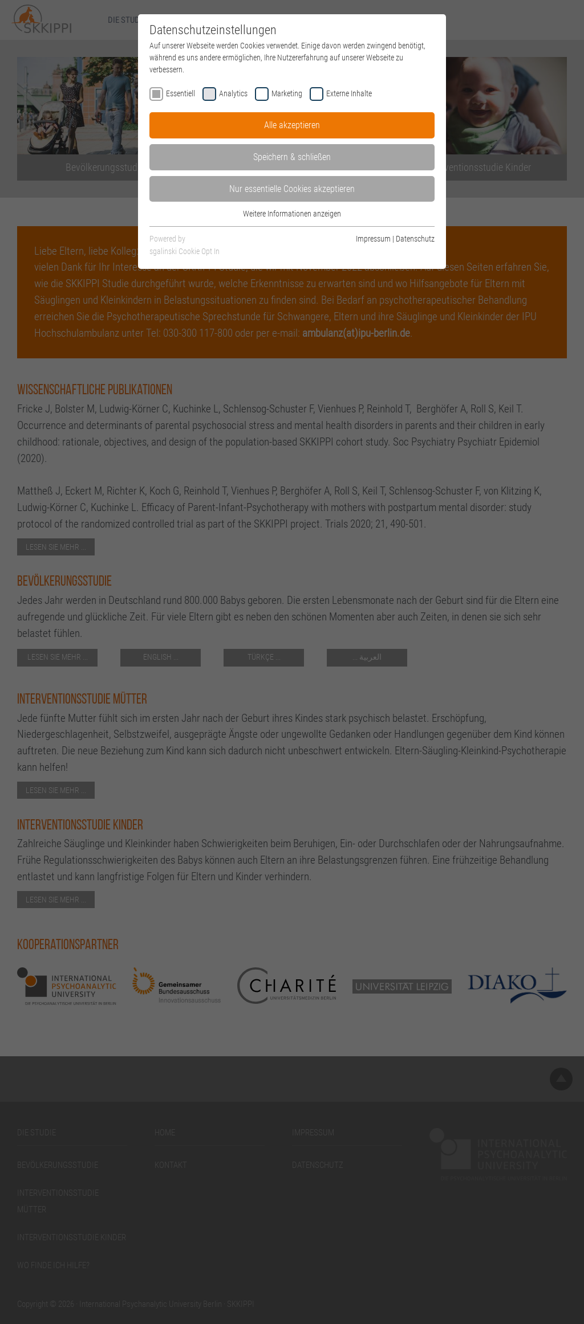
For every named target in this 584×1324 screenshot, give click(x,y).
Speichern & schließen (292, 157)
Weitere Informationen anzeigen (292, 213)
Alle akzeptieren (292, 125)
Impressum (373, 238)
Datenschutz (415, 238)
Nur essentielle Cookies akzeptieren (292, 188)
